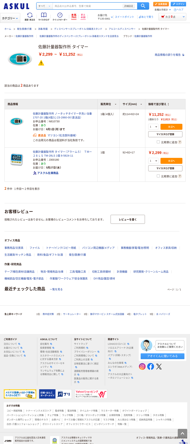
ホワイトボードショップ (134, 411)
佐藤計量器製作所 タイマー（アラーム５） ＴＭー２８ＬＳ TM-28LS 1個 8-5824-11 (62, 153)
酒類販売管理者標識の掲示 (86, 373)
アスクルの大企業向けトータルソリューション (120, 376)
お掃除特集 (114, 415)
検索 (143, 6)
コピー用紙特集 (14, 411)
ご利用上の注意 (83, 359)
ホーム (7, 29)
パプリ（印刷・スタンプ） (119, 357)
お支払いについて (14, 352)
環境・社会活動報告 (51, 352)
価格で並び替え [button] (158, 104)
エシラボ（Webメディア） (120, 368)
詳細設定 (128, 6)
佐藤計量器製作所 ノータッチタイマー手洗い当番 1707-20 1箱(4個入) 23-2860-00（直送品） (62, 115)
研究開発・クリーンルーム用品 (150, 271)
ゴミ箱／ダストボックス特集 (91, 415)
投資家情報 (47, 348)
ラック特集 (67, 415)
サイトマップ (80, 344)
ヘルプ (180, 10)
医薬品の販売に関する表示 (86, 380)
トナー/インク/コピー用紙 (61, 247)
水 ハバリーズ (163, 314)
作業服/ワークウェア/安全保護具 (69, 278)
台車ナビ (56, 419)
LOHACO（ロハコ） (118, 344)
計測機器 (122, 271)
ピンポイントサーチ (104, 424)
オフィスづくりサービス (78, 424)
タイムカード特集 (89, 411)
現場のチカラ (41, 419)
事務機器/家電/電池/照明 (135, 247)
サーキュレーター (72, 314)
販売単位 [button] (109, 104)
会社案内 (46, 344)
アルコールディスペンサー (122, 29)
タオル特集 (158, 415)
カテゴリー (10, 18)
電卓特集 (59, 411)
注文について (12, 344)
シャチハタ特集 (163, 419)
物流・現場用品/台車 (52, 271)
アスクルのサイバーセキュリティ (52, 365)
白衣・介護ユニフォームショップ (23, 424)
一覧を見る (56, 289)
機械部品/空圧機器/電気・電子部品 (24, 278)
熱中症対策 (48, 314)
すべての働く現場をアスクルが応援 (82, 419)
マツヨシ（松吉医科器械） (62, 135)
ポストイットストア (52, 424)
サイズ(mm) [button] (132, 104)
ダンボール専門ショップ (19, 419)
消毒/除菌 (43, 29)
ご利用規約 (81, 348)
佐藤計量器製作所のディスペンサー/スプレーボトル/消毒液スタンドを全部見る (79, 36)
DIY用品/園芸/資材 (104, 278)
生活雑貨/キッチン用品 (17, 254)
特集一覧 (122, 424)
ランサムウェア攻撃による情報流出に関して (52, 373)
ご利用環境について (85, 355)
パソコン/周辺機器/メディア (98, 247)
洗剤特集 (128, 415)
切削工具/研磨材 (101, 271)
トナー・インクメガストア (38, 411)
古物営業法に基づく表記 (86, 365)
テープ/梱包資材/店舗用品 (19, 271)
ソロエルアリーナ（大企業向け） (120, 350)
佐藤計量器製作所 (24, 36)
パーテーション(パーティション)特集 (25, 415)
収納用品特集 (145, 419)
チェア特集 (52, 415)
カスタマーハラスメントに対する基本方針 (52, 357)
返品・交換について (15, 355)
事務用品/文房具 (13, 247)
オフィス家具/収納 (166, 247)
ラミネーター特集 (110, 411)
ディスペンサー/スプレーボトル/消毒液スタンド (78, 29)
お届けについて (13, 348)
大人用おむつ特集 (126, 419)
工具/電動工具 (78, 271)
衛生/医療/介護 (24, 29)
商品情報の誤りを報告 (169, 54)
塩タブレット (140, 314)
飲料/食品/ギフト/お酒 (50, 254)
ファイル (35, 247)
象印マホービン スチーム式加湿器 (107, 314)
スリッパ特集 (142, 415)
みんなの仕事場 (117, 363)
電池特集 (71, 411)
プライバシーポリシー (86, 352)
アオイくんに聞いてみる (162, 356)
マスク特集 (108, 419)
